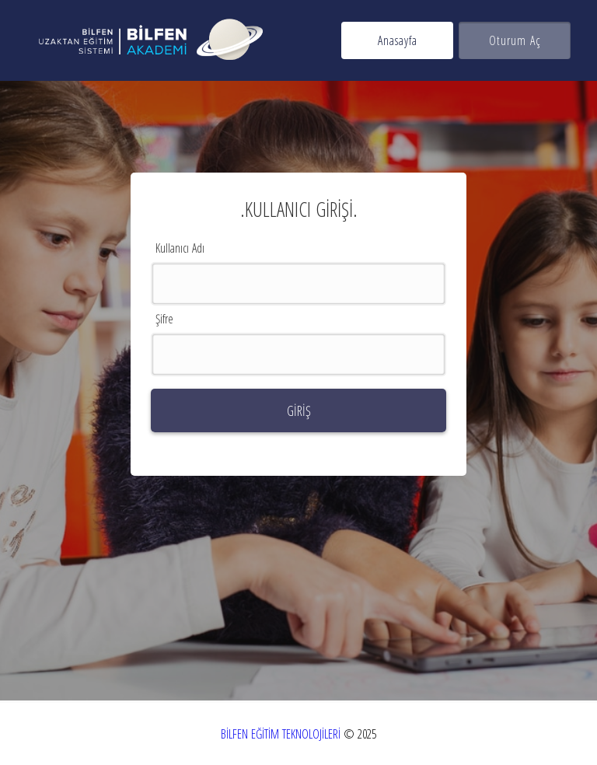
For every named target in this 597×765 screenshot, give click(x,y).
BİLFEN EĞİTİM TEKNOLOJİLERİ (280, 733)
